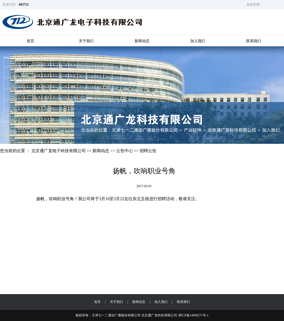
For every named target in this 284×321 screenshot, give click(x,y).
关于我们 (86, 41)
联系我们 (253, 41)
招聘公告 (148, 150)
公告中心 (124, 150)
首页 (30, 41)
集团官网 (253, 4)
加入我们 (197, 41)
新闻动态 (142, 41)
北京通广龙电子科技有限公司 (58, 150)
